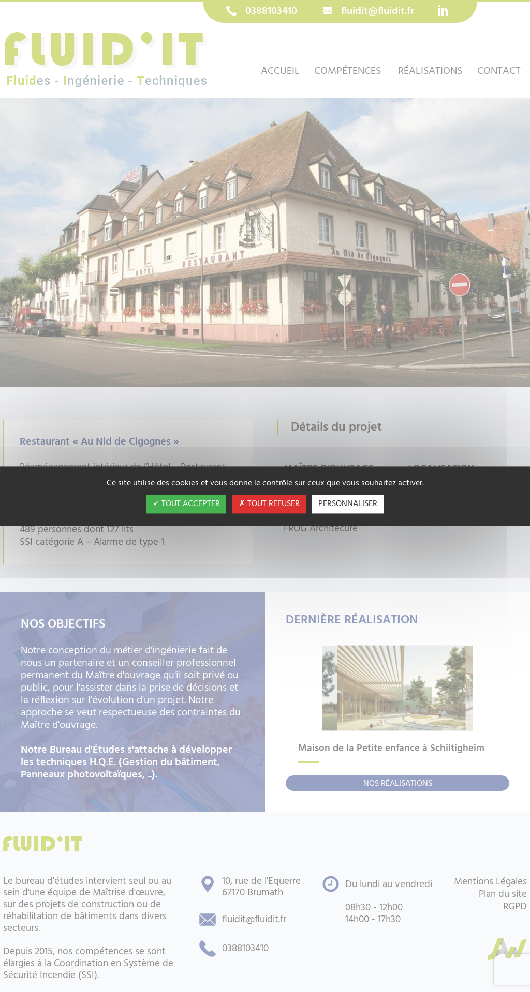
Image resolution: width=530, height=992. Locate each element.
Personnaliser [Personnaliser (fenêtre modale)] (347, 504)
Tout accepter (186, 504)
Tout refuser (269, 504)
